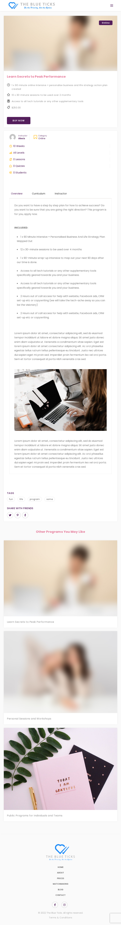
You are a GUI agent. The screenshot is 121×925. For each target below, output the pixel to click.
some (49, 499)
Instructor (22, 135)
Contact (60, 895)
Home (60, 867)
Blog (60, 889)
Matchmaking (60, 884)
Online (41, 138)
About (60, 872)
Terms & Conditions (60, 917)
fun (11, 499)
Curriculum (38, 193)
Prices (60, 878)
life (21, 499)
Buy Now (19, 120)
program (35, 499)
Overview (17, 193)
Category (42, 135)
